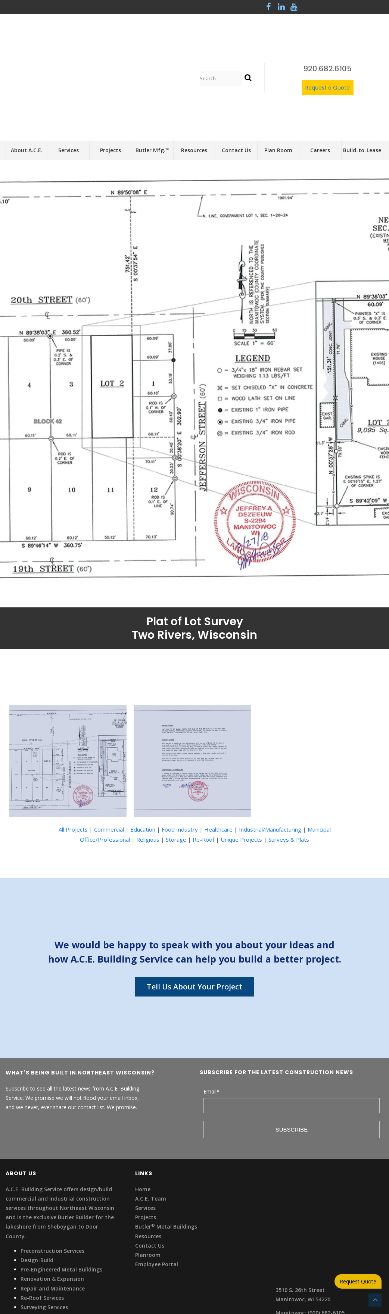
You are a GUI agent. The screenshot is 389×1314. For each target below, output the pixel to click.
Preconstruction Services (52, 1167)
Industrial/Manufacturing (270, 746)
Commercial (109, 746)
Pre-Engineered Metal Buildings (61, 1185)
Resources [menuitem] (194, 66)
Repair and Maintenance (53, 1204)
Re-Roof (203, 756)
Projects (145, 1133)
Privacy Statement (30, 1238)
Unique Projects (241, 756)
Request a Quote (327, 46)
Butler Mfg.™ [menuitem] (152, 66)
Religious (147, 756)
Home (142, 1105)
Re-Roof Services (42, 1214)
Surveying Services (44, 1223)
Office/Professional (105, 756)
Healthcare (218, 746)
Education (142, 746)
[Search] (221, 36)
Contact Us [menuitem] (236, 66)
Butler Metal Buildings (166, 1142)
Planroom (148, 1171)
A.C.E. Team (150, 1115)
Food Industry (180, 746)
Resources (148, 1152)
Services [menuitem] (68, 66)
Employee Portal (156, 1180)
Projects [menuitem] (110, 66)
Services (145, 1124)
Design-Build (37, 1176)
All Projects (73, 746)
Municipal (319, 746)
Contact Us (149, 1162)
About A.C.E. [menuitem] (27, 66)
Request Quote (358, 1281)
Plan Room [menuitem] (278, 66)
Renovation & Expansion (52, 1195)
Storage (176, 756)
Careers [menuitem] (320, 66)
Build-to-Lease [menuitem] (362, 66)
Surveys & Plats (288, 756)
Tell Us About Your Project (194, 903)
